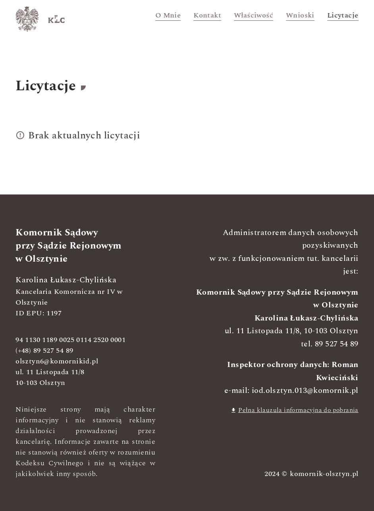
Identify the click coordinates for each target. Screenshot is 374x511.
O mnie (168, 15)
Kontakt (208, 15)
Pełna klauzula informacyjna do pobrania (294, 410)
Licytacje (343, 15)
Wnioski (300, 15)
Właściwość (253, 15)
